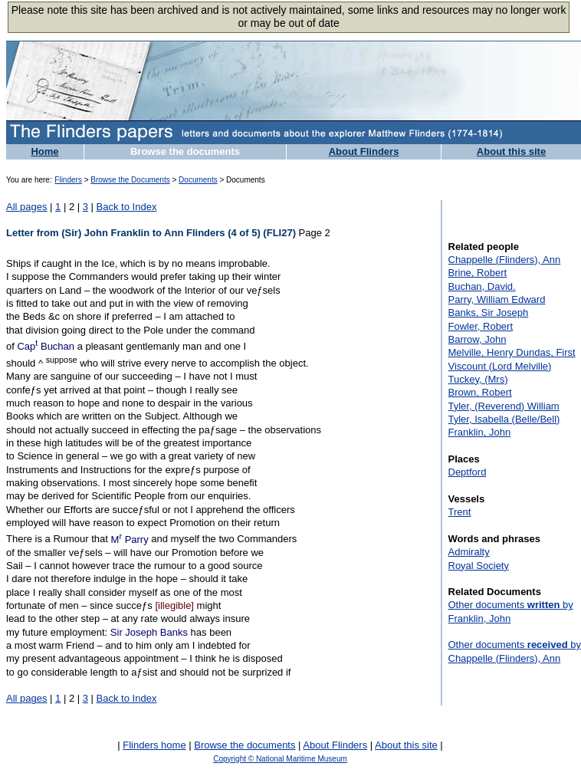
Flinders (68, 180)
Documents (198, 180)
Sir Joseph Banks (149, 632)
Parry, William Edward (497, 299)
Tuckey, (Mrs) (478, 379)
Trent (459, 512)
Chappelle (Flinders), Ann (504, 259)
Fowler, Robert (481, 326)
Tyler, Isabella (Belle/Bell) (504, 419)
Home (44, 151)
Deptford (467, 472)
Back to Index (127, 206)
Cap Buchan (45, 346)
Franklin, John (479, 432)
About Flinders (364, 151)
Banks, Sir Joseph (488, 312)
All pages (26, 206)
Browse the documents (185, 151)
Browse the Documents (129, 180)
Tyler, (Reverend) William (504, 406)
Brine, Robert (477, 272)
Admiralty (469, 552)
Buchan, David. (482, 286)
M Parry (130, 539)
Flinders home (154, 745)
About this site (511, 151)
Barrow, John (477, 339)
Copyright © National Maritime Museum (280, 759)
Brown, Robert (480, 392)
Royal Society (478, 565)
